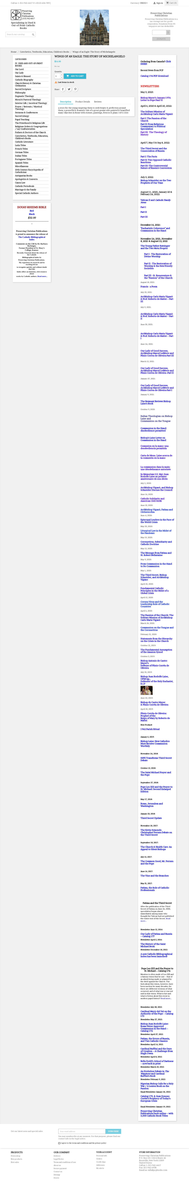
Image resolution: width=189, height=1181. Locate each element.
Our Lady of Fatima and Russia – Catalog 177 (156, 935)
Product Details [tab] (82, 101)
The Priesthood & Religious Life (30, 123)
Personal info (101, 1156)
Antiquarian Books (23, 175)
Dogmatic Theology (24, 96)
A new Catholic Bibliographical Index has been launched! (156, 955)
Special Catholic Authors (26, 193)
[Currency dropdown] (144, 3)
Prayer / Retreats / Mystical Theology (28, 107)
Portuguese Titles (23, 159)
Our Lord (19, 69)
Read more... (42, 276)
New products (16, 1159)
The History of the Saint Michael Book (153, 945)
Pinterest (75, 89)
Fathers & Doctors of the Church (30, 132)
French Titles (21, 149)
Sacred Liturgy (22, 116)
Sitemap (57, 1175)
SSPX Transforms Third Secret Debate (156, 759)
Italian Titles (21, 156)
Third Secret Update (151, 818)
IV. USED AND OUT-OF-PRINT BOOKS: (29, 64)
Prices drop (15, 1156)
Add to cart (75, 76)
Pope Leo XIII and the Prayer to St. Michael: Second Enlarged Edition (156, 789)
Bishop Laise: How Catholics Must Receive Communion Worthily (155, 743)
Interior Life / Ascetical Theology (31, 103)
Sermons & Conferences (26, 112)
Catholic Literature (24, 142)
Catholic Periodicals (24, 186)
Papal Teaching (22, 119)
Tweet (69, 89)
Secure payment (60, 1168)
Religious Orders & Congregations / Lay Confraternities (31, 127)
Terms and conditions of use (65, 1162)
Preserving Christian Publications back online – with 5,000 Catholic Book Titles (157, 1113)
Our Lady (19, 73)
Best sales (15, 1162)
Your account (104, 1152)
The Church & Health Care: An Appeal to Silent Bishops (156, 848)
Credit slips (101, 1162)
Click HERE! (156, 62)
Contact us (58, 1172)
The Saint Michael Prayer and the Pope (156, 773)
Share (62, 89)
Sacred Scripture (23, 89)
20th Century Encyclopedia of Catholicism (29, 171)
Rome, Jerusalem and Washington (152, 804)
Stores (56, 1178)
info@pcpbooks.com (157, 1170)
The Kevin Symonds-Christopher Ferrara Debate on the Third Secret (156, 832)
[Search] (21, 34)
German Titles (21, 152)
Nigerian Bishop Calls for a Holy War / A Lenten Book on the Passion (157, 1086)
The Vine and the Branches (155, 875)
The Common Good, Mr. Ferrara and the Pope (157, 862)
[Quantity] (57, 76)
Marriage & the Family (25, 189)
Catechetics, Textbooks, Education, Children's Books (31, 137)
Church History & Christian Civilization (28, 84)
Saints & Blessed (22, 76)
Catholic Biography (24, 80)
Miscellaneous (21, 166)
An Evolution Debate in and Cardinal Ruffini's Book (155, 1073)
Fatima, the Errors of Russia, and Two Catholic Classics (155, 1039)
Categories (20, 59)
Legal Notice (59, 1159)
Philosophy (20, 92)
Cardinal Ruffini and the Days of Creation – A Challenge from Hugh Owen (157, 1051)
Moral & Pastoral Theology (28, 99)
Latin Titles (20, 145)
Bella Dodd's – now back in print (157, 1062)
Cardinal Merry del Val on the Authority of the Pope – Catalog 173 (157, 1013)
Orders (99, 1159)
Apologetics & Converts (26, 179)
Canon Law (20, 182)
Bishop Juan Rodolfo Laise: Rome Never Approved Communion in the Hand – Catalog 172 (155, 1027)
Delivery (57, 1156)
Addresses (100, 1165)
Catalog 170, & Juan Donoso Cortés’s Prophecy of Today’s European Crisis (155, 1098)
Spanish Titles (21, 163)
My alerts (100, 1168)
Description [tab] (65, 101)
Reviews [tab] (97, 101)
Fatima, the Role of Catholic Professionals (155, 889)
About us (57, 1165)
